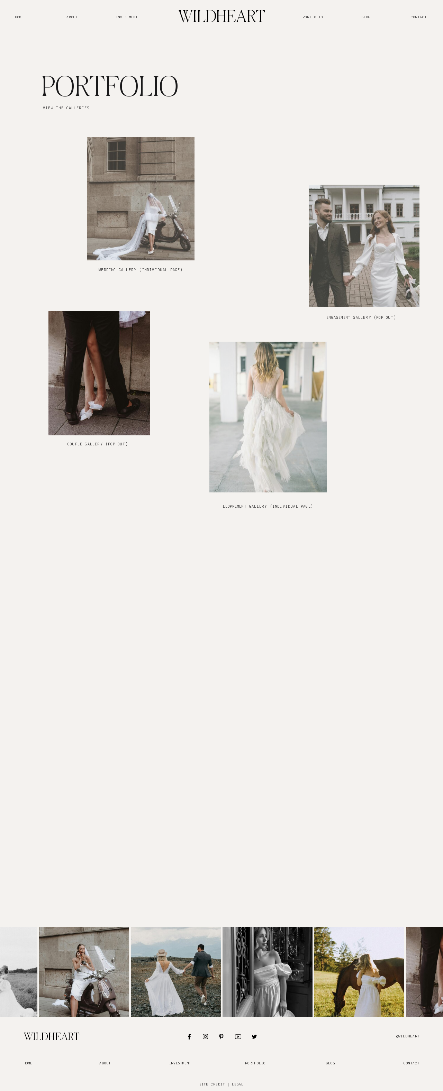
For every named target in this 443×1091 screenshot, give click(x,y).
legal (238, 1085)
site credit (212, 1085)
